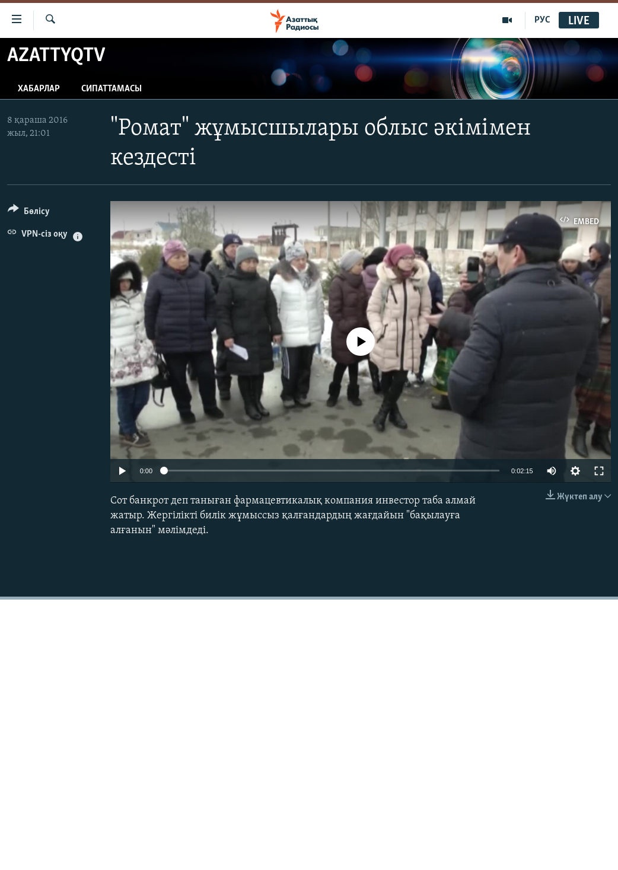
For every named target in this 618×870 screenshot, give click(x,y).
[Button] (29, 213)
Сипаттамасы (111, 89)
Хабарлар (39, 89)
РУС (542, 20)
